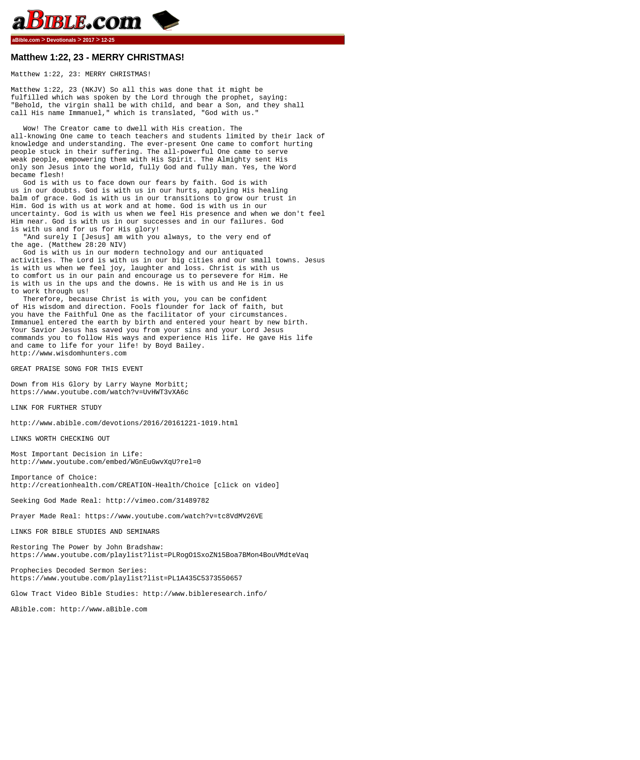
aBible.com (26, 40)
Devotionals (61, 40)
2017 (88, 40)
